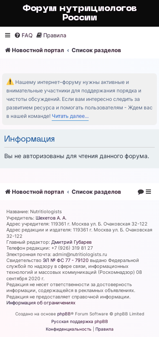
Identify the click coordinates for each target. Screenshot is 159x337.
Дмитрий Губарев (71, 242)
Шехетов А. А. (51, 218)
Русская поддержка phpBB (79, 321)
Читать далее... (70, 116)
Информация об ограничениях (40, 303)
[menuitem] (23, 35)
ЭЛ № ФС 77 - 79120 (66, 260)
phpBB (64, 313)
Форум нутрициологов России (79, 13)
